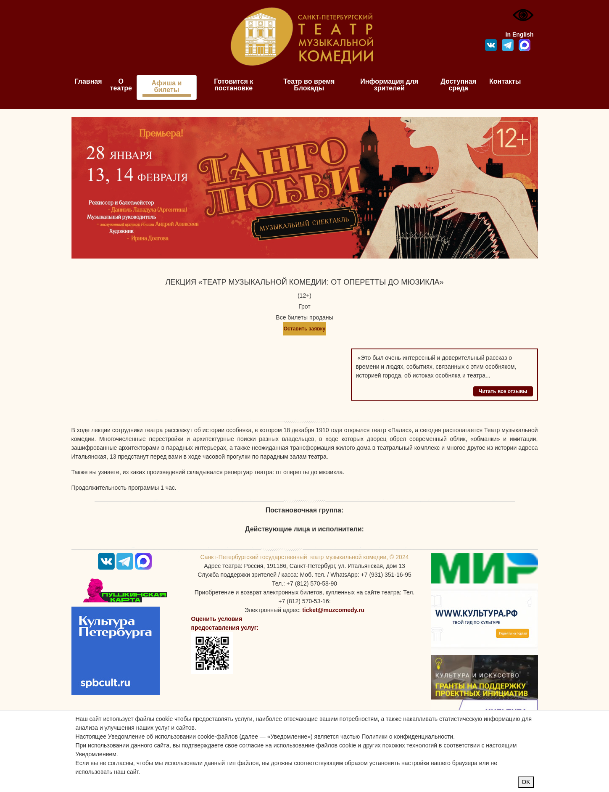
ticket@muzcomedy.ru (333, 610)
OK (526, 782)
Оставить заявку (304, 329)
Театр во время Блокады (309, 85)
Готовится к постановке (233, 85)
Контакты (505, 81)
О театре (121, 85)
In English (520, 34)
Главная (88, 81)
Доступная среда (458, 85)
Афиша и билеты (167, 86)
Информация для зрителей (389, 85)
